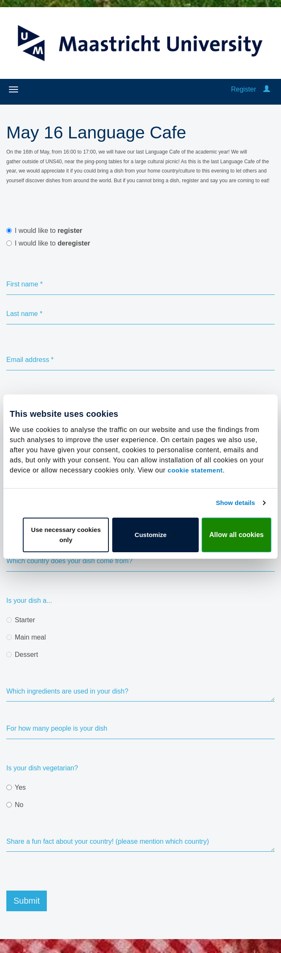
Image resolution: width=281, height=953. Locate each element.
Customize (156, 534)
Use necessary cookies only (66, 534)
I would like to (44, 230)
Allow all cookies (236, 534)
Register (243, 89)
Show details (235, 502)
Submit (27, 900)
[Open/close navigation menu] (13, 89)
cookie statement (195, 470)
